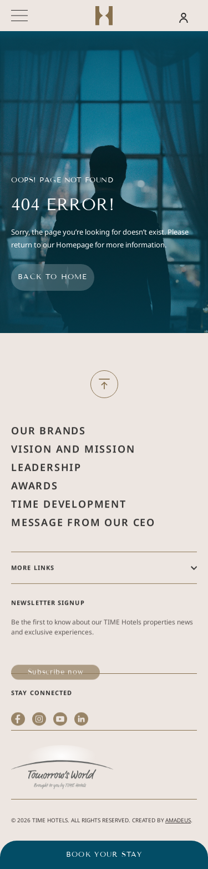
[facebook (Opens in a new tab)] (18, 757)
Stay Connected (41, 715)
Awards (34, 508)
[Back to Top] (104, 384)
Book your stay (104, 854)
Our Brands (48, 453)
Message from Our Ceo (83, 545)
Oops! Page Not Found (62, 180)
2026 (24, 820)
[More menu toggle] (19, 15)
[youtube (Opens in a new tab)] (60, 757)
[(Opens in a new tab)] (62, 791)
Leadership (46, 489)
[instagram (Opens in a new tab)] (39, 757)
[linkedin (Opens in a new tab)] (81, 757)
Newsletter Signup (48, 625)
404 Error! (62, 205)
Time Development (68, 526)
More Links (32, 590)
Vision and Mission (73, 471)
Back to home (53, 276)
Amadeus (178, 820)
